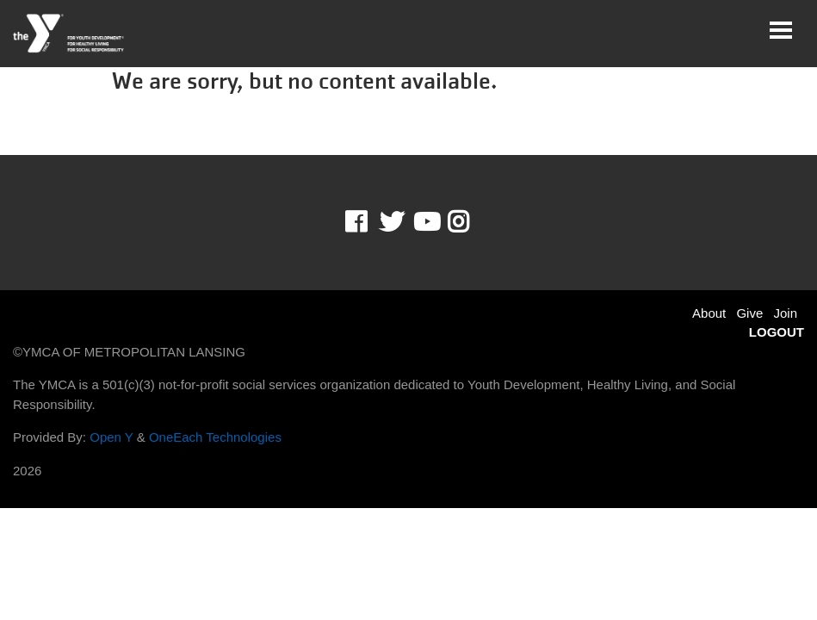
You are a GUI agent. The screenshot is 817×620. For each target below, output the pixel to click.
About (709, 313)
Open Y (111, 437)
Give (749, 313)
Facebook (368, 222)
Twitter (392, 222)
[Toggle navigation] (781, 30)
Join (785, 313)
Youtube (425, 222)
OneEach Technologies (215, 437)
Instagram (470, 222)
